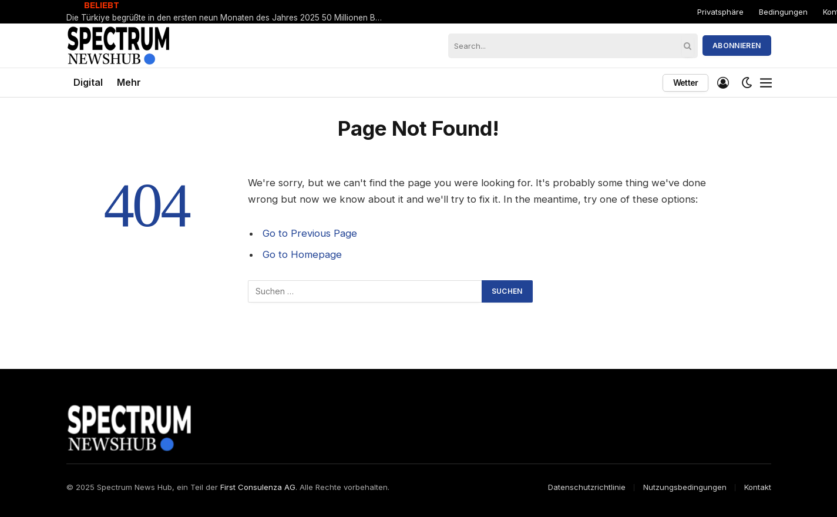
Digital (88, 82)
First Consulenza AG (257, 487)
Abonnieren (736, 45)
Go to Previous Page (310, 233)
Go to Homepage (302, 254)
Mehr (129, 82)
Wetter (685, 83)
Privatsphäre (720, 11)
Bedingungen (783, 11)
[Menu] (766, 83)
